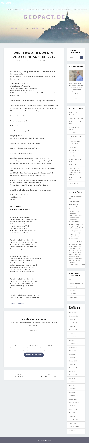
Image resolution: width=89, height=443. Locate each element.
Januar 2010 (72, 413)
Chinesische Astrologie (17, 303)
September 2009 (74, 427)
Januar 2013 (72, 371)
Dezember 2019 (73, 344)
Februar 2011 (73, 389)
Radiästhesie (73, 297)
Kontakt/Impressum (80, 9)
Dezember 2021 (73, 333)
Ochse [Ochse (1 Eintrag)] (76, 254)
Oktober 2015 (73, 361)
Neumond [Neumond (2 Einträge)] (71, 252)
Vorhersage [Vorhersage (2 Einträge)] (72, 260)
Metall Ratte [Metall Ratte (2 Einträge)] (79, 250)
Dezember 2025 (73, 316)
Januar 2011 (72, 392)
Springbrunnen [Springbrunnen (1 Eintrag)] (76, 256)
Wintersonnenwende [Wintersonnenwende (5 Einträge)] (77, 265)
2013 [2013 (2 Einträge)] (72, 197)
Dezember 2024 (73, 319)
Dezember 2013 (73, 368)
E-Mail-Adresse (34, 345)
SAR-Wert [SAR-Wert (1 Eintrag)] (71, 256)
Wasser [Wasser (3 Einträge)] (78, 260)
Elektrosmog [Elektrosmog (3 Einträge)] (73, 213)
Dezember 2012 (73, 375)
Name (17, 345)
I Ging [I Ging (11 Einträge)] (80, 241)
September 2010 (74, 402)
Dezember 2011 (73, 382)
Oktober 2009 (73, 423)
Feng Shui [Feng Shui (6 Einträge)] (78, 224)
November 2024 (73, 323)
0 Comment (47, 61)
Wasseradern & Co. (47, 9)
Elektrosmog (73, 287)
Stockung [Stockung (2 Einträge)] (71, 258)
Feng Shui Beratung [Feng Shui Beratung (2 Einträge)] (74, 227)
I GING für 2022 (73, 183)
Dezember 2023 (73, 326)
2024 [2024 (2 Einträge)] (70, 199)
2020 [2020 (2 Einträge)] (80, 197)
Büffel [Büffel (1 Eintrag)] (73, 199)
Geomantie (72, 294)
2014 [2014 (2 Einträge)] (75, 197)
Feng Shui (72, 290)
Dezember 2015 (73, 357)
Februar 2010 (73, 409)
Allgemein (72, 280)
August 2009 (72, 430)
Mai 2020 (71, 340)
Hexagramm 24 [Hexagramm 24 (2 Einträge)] (73, 242)
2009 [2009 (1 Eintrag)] (70, 197)
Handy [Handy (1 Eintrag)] (77, 234)
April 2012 (72, 378)
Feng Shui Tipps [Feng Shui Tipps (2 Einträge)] (76, 231)
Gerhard (22, 61)
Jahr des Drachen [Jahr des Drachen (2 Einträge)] (73, 244)
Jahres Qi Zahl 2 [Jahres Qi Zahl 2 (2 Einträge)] (77, 248)
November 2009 (73, 420)
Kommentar (33, 330)
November (72, 156)
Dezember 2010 (73, 395)
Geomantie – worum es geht (15, 9)
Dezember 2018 (73, 347)
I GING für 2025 (73, 133)
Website (50, 345)
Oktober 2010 (73, 399)
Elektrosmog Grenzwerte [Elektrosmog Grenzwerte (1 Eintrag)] (74, 217)
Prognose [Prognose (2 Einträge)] (80, 254)
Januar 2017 (72, 354)
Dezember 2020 (73, 337)
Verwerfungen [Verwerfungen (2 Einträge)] (78, 258)
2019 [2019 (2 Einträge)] (77, 197)
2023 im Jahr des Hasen (76, 165)
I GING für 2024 (73, 147)
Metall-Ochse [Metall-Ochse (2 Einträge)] (72, 250)
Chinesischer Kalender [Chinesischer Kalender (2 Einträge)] (75, 207)
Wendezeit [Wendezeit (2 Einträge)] (72, 262)
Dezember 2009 (73, 416)
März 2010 (72, 406)
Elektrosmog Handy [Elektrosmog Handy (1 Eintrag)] (73, 219)
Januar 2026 (72, 312)
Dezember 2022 (73, 330)
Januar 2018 (72, 350)
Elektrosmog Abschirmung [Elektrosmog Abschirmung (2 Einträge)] (76, 215)
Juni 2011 (72, 385)
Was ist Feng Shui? (33, 9)
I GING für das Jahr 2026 (76, 118)
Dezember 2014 (73, 364)
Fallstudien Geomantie (63, 9)
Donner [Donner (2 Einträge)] (78, 211)
